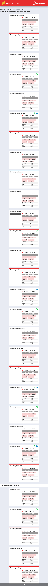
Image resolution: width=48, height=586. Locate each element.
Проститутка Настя (16, 309)
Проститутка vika (15, 191)
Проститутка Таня (16, 250)
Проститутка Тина (16, 133)
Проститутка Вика (16, 270)
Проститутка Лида (16, 407)
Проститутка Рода (16, 529)
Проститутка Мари (16, 568)
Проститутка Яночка (16, 348)
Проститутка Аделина (17, 15)
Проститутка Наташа (16, 172)
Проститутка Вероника (17, 113)
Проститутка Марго (16, 368)
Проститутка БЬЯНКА (17, 94)
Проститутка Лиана (16, 548)
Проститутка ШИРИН (17, 54)
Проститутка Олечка (16, 466)
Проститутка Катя (15, 446)
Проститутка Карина (16, 426)
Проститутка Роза (15, 211)
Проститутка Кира (16, 387)
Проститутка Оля (15, 152)
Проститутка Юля (15, 74)
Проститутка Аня (15, 231)
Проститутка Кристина (17, 35)
